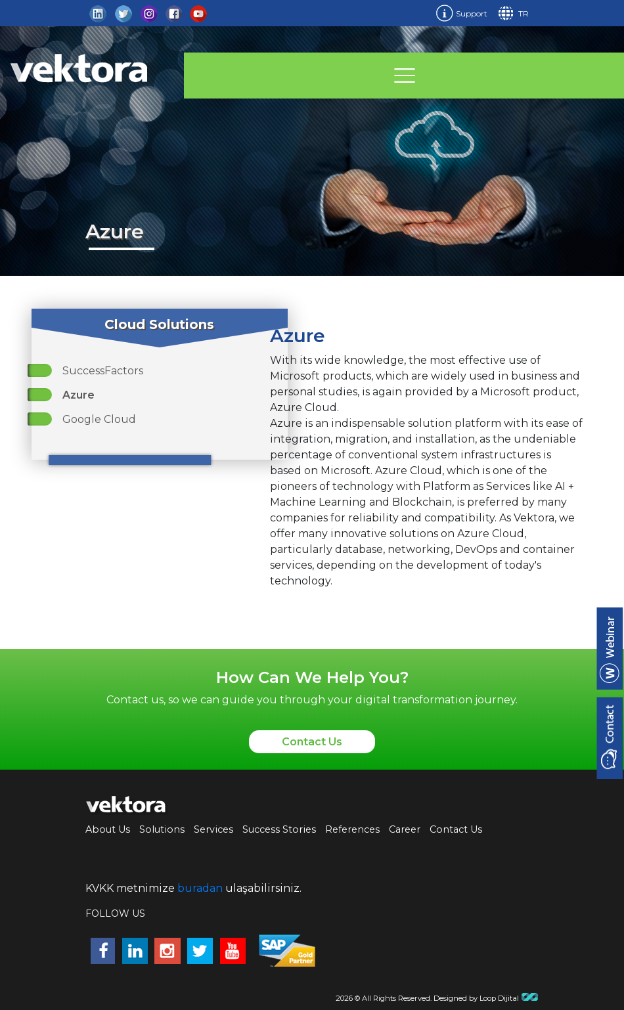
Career (404, 829)
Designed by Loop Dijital (486, 998)
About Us (107, 829)
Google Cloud (99, 419)
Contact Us (312, 742)
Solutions (162, 829)
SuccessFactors (102, 370)
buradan (200, 888)
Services (213, 829)
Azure (78, 395)
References (352, 829)
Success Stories (279, 829)
